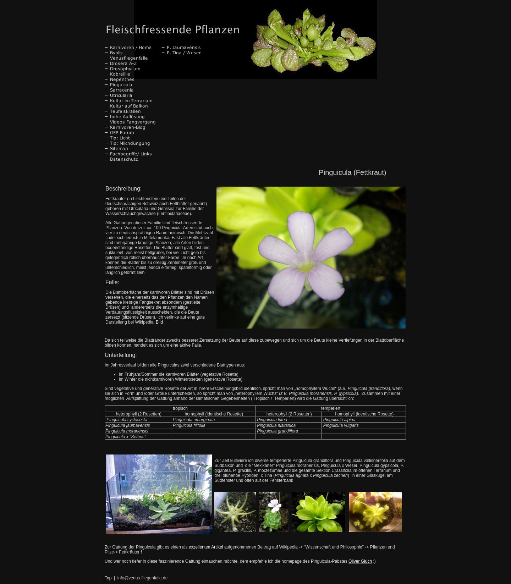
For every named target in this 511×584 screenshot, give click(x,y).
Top (108, 577)
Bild (159, 322)
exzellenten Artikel (206, 547)
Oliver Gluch (360, 561)
